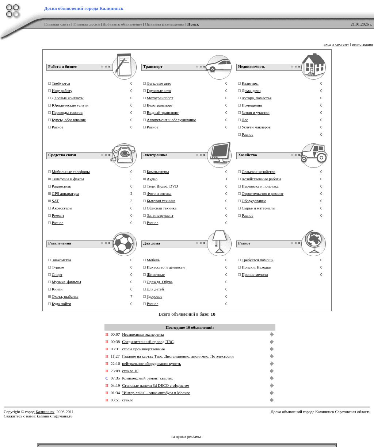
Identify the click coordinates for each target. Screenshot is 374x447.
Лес (245, 119)
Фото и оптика (159, 193)
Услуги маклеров (256, 127)
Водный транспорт (163, 112)
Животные (156, 274)
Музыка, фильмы (66, 282)
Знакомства (61, 260)
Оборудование (254, 201)
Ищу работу (62, 90)
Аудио (152, 179)
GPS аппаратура (65, 193)
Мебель (153, 260)
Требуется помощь (258, 260)
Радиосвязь (61, 186)
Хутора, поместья (257, 98)
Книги (57, 289)
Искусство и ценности (166, 267)
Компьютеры (158, 171)
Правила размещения (164, 24)
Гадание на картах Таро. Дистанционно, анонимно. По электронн (178, 356)
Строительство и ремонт (262, 193)
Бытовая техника (161, 201)
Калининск (44, 411)
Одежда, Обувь (160, 282)
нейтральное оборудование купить (151, 363)
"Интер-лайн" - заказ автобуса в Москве (156, 392)
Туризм (58, 267)
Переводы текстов (67, 112)
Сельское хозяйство (258, 171)
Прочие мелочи (255, 274)
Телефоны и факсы (68, 179)
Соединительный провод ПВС (147, 341)
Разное (58, 127)
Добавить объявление (122, 24)
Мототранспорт (160, 98)
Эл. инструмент (160, 215)
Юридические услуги (70, 105)
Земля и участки (256, 112)
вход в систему (336, 44)
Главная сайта (57, 24)
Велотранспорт (160, 105)
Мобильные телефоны (71, 171)
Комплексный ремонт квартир (147, 378)
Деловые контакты (68, 98)
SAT (55, 201)
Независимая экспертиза (143, 334)
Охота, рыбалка (65, 296)
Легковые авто (159, 83)
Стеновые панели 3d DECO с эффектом (155, 385)
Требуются (61, 83)
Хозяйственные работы (261, 179)
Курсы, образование (69, 119)
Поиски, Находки (256, 267)
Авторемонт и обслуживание (171, 119)
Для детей (155, 289)
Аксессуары (62, 208)
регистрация (362, 44)
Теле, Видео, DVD (162, 186)
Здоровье (154, 296)
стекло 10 (130, 371)
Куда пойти (61, 303)
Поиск (193, 24)
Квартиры (250, 83)
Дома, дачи (251, 90)
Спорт (57, 274)
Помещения (252, 105)
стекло (127, 400)
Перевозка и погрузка (260, 186)
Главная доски (86, 24)
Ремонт (58, 215)
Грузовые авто (159, 90)
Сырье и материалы (258, 208)
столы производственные (143, 349)
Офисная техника (161, 208)
